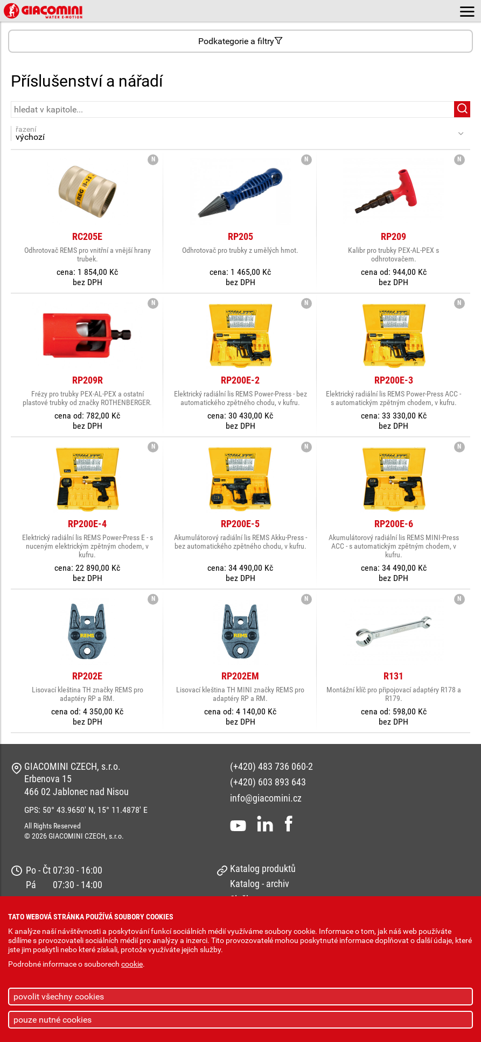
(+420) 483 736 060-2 (271, 766)
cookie (132, 964)
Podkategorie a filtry (240, 41)
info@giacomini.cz (266, 798)
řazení (235, 133)
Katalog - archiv (259, 883)
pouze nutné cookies (52, 1020)
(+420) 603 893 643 (268, 782)
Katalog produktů (263, 868)
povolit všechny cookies (58, 996)
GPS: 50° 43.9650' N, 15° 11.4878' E (86, 810)
